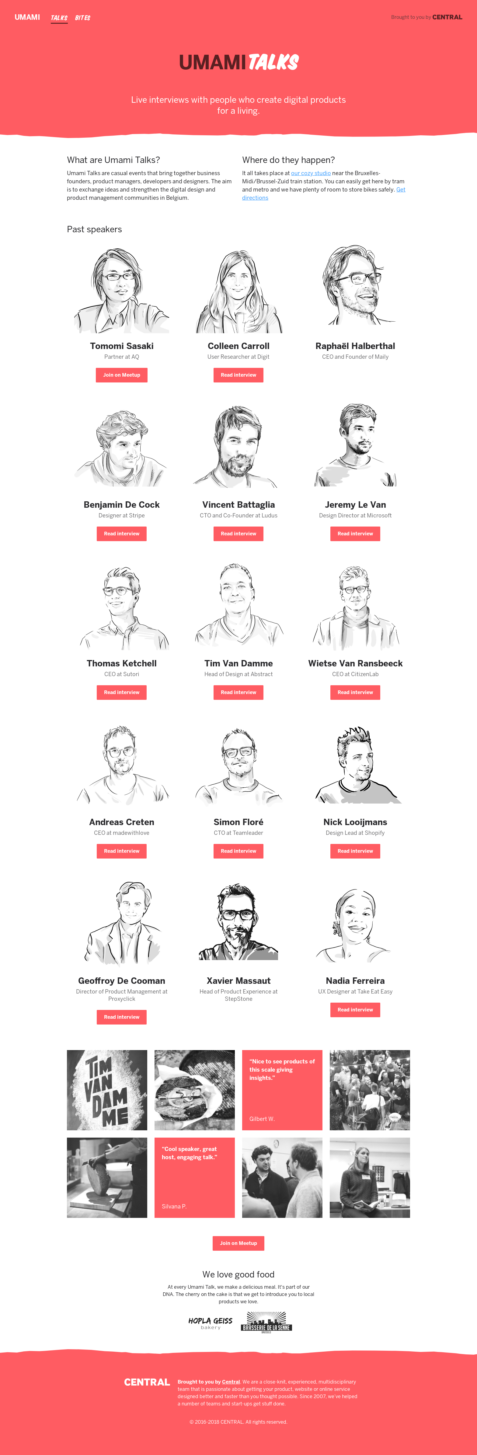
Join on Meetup (121, 375)
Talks (59, 17)
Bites (83, 17)
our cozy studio (311, 173)
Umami (27, 17)
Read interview (238, 375)
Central (231, 1382)
